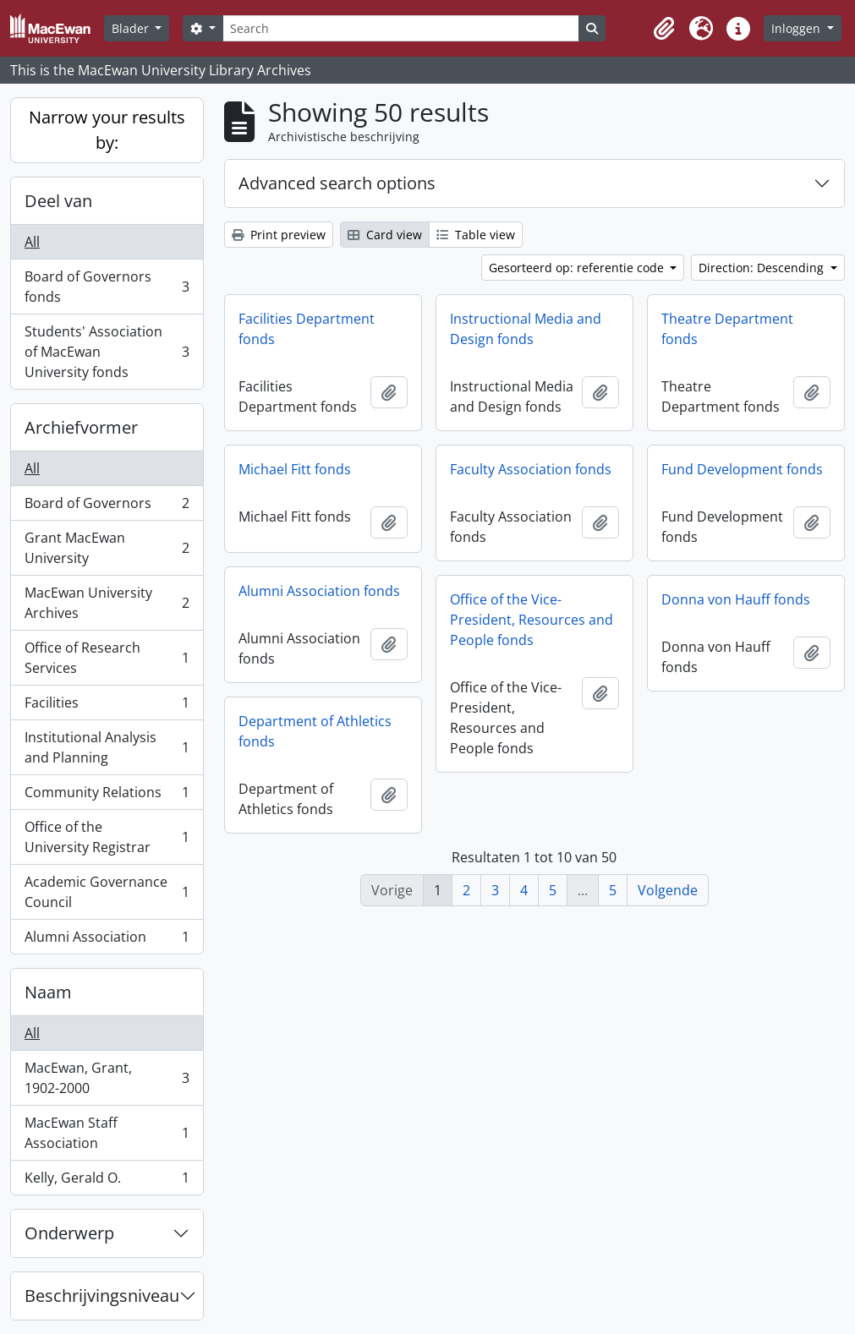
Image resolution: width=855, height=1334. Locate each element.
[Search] (400, 28)
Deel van (58, 200)
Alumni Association (106, 940)
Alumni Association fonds (319, 591)
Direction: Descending (763, 268)
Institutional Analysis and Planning (106, 747)
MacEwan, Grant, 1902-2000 (106, 1077)
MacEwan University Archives (106, 602)
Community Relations (106, 796)
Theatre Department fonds (727, 328)
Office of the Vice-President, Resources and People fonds (531, 619)
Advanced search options (337, 183)
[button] (663, 28)
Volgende (668, 890)
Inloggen (797, 28)
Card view (385, 235)
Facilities (106, 706)
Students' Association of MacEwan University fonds (106, 351)
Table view (475, 235)
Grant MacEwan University (106, 547)
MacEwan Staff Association (106, 1132)
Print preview (279, 235)
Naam (48, 992)
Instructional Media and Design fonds (525, 328)
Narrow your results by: (107, 130)
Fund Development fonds (742, 469)
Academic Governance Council (106, 891)
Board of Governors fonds (106, 286)
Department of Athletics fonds (315, 731)
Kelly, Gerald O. (106, 1181)
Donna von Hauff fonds (735, 599)
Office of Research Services (106, 657)
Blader (132, 28)
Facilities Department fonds (306, 328)
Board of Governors (106, 507)
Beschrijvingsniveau (102, 1295)
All (32, 241)
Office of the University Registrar (106, 836)
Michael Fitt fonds (294, 469)
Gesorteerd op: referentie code (578, 268)
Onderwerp (69, 1233)
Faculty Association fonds (530, 469)
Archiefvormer (81, 427)
